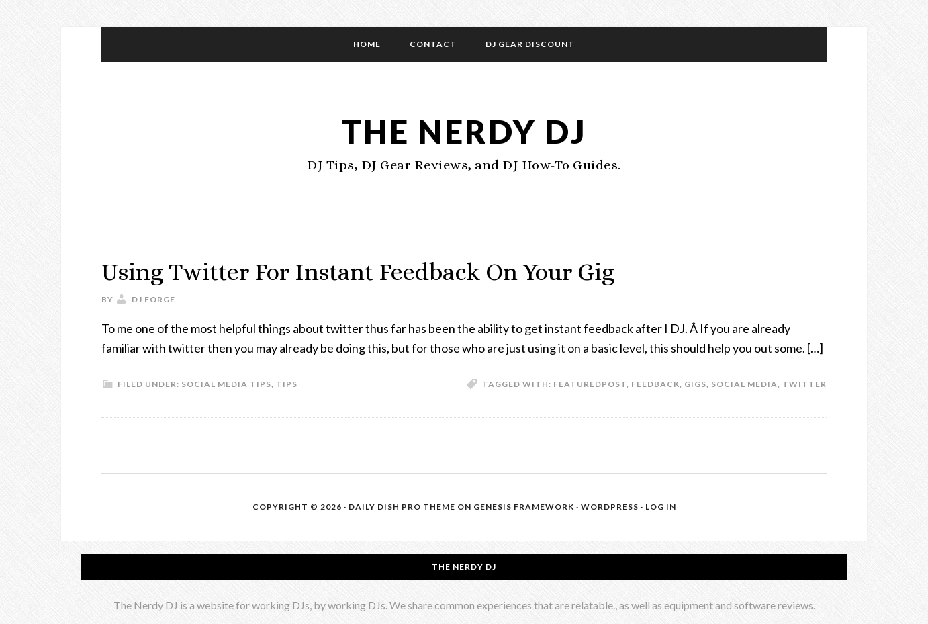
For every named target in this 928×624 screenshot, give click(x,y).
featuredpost (590, 384)
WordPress (610, 507)
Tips (286, 384)
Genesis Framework (523, 507)
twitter (804, 384)
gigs (695, 384)
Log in (660, 507)
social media (744, 384)
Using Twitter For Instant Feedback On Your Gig (357, 271)
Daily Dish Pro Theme (402, 507)
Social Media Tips (226, 384)
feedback (655, 384)
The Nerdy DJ (464, 131)
